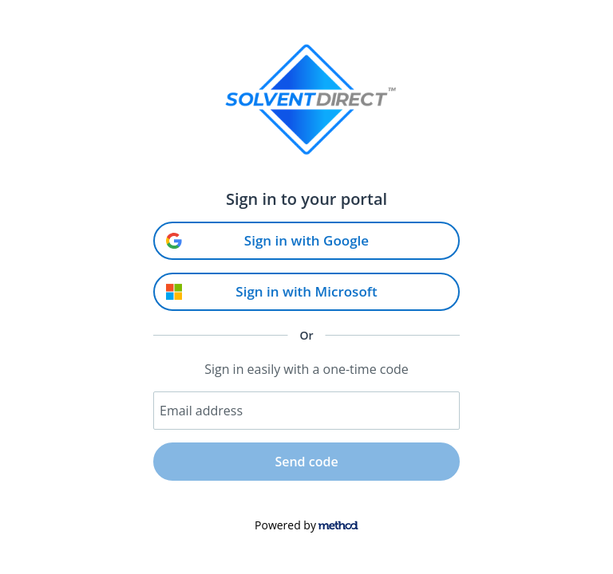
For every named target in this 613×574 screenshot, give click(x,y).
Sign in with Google (267, 240)
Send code (306, 461)
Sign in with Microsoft (272, 291)
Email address (201, 410)
